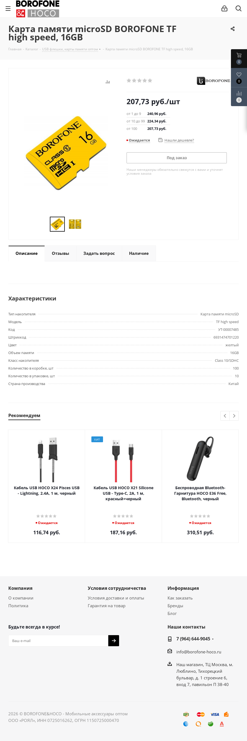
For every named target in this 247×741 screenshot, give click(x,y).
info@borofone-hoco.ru (198, 651)
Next (234, 416)
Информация (183, 588)
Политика (18, 605)
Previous (225, 416)
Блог (172, 613)
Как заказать (180, 598)
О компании (21, 598)
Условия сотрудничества (117, 588)
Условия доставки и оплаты (116, 598)
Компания (20, 588)
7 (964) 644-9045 (193, 639)
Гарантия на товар (106, 605)
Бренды (175, 605)
